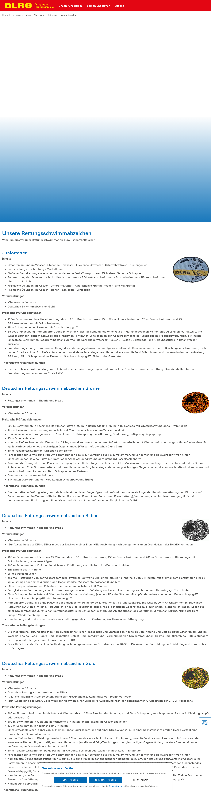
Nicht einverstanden (105, 779)
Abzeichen (39, 15)
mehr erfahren (140, 779)
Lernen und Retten (21, 15)
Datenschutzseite (117, 786)
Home (5, 15)
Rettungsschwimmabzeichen (62, 15)
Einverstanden (70, 779)
